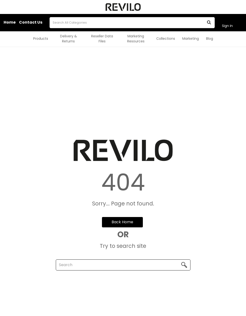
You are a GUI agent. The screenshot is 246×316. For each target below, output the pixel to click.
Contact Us (30, 22)
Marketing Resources (136, 39)
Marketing (190, 38)
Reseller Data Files (102, 39)
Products (40, 38)
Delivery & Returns (68, 39)
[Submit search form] (209, 23)
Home (10, 22)
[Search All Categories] (132, 22)
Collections (165, 38)
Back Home (122, 222)
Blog (209, 38)
